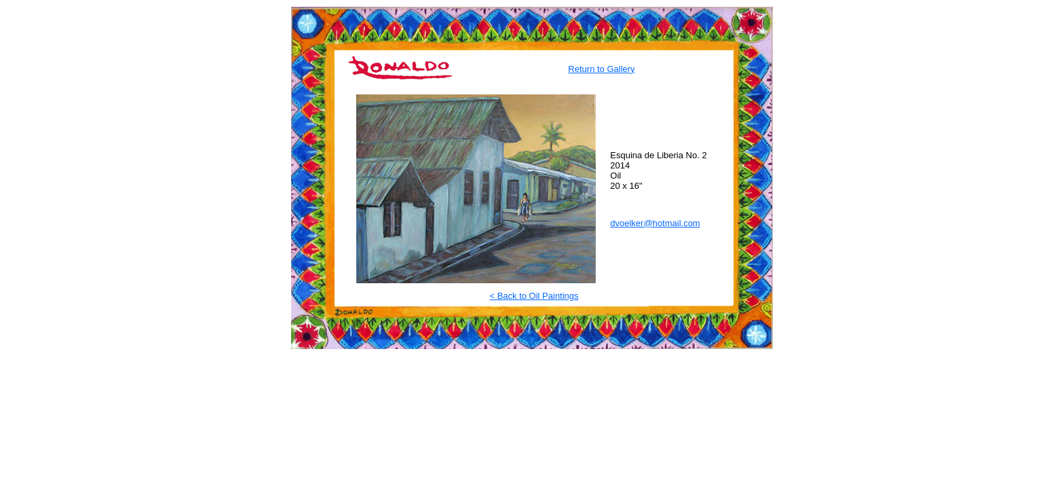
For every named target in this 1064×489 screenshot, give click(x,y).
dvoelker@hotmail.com (655, 223)
